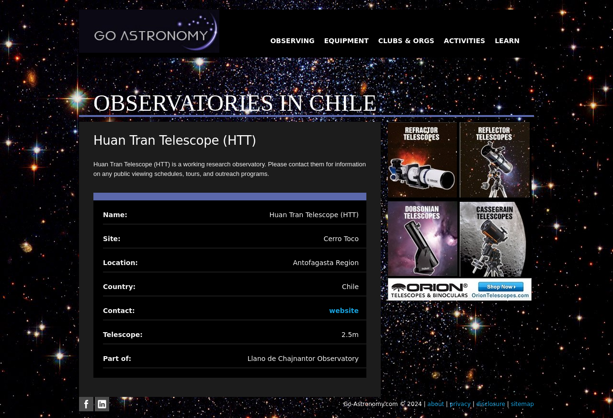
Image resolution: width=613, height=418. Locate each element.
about (436, 404)
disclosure (491, 404)
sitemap (522, 404)
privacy (460, 404)
